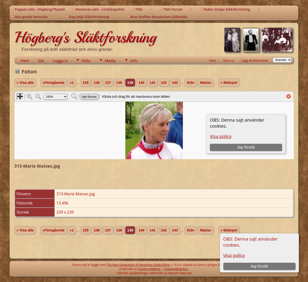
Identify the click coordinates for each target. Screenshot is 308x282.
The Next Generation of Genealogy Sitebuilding (138, 265)
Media (110, 60)
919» (191, 83)
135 (86, 83)
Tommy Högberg (149, 269)
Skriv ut (228, 60)
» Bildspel (228, 83)
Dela (212, 60)
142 (164, 83)
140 (141, 83)
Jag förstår (259, 266)
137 (108, 83)
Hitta (86, 60)
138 (119, 83)
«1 (72, 83)
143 (175, 83)
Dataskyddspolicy (176, 269)
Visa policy (234, 255)
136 (97, 83)
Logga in (60, 60)
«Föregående (53, 83)
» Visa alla (25, 83)
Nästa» (206, 83)
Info (133, 60)
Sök (41, 60)
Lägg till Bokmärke (254, 60)
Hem (25, 60)
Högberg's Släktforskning (85, 37)
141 (152, 83)
